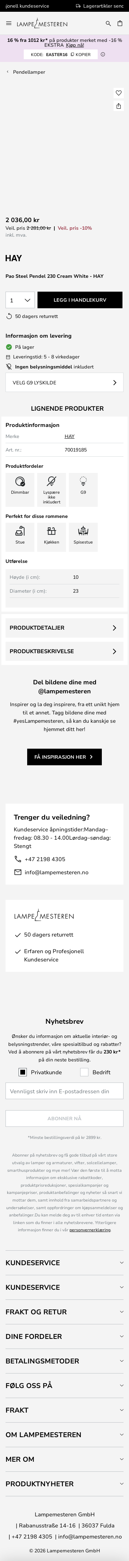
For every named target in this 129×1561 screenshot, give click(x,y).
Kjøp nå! (75, 45)
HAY (70, 436)
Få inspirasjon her (60, 757)
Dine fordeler (34, 1336)
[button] (119, 93)
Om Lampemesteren (44, 1434)
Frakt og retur (36, 1311)
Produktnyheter (40, 1483)
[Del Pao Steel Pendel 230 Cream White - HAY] (119, 106)
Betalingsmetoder (42, 1361)
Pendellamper (29, 72)
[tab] (64, 1262)
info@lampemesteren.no (56, 872)
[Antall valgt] (20, 300)
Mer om (20, 1459)
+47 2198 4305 (45, 858)
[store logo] (46, 23)
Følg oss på (29, 1385)
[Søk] (108, 23)
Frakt (17, 1410)
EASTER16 (60, 54)
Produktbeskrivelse (42, 651)
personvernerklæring (89, 1229)
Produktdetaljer (37, 627)
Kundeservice (33, 1262)
